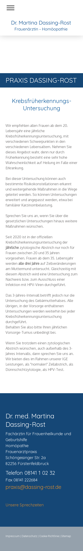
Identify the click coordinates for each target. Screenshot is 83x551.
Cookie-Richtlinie (49, 536)
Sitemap (66, 536)
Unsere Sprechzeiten (25, 504)
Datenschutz (29, 536)
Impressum (13, 536)
